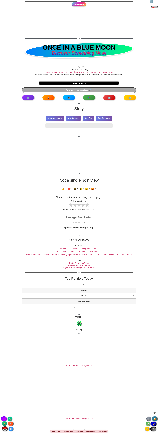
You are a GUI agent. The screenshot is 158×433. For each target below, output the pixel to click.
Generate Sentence (55, 118)
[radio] (71, 205)
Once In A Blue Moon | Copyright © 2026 (79, 366)
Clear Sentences (104, 118)
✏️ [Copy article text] (10, 419)
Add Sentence (73, 118)
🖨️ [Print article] (149, 419)
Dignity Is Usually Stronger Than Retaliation (79, 268)
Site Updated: (79, 4)
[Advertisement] (79, 19)
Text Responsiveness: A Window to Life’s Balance (79, 252)
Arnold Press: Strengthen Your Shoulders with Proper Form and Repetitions (79, 72)
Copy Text (88, 118)
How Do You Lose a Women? (79, 263)
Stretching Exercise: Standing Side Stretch (79, 249)
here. (82, 308)
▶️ (155, 419)
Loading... (79, 329)
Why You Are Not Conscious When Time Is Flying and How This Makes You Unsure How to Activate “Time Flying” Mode (79, 255)
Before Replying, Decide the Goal (79, 265)
